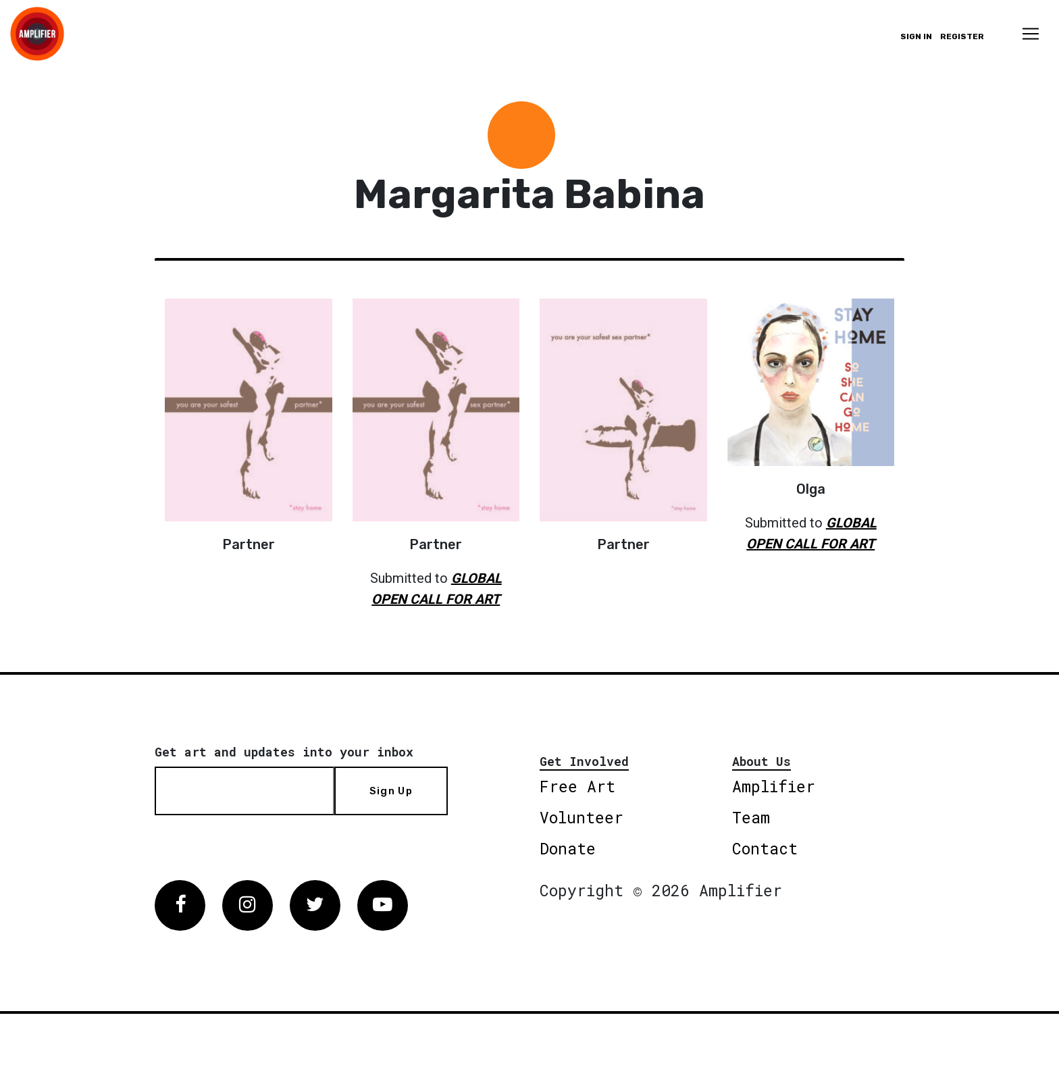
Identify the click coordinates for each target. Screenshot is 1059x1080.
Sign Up (391, 791)
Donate (568, 848)
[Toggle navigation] (1030, 34)
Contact (765, 848)
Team (751, 817)
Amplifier (773, 786)
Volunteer (581, 817)
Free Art (577, 786)
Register (962, 36)
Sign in (916, 36)
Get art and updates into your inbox (284, 752)
